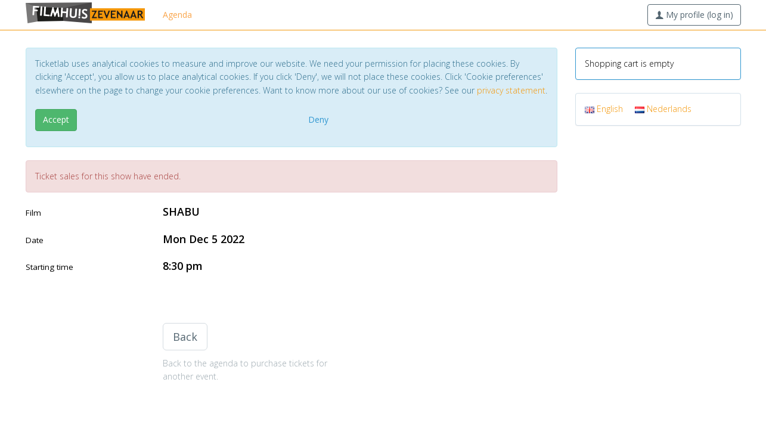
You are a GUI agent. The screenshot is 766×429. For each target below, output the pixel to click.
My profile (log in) (694, 14)
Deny (318, 119)
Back (185, 336)
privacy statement (511, 90)
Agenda (177, 14)
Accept (56, 119)
